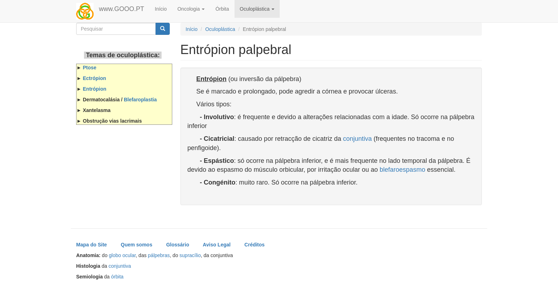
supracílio (190, 255)
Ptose (89, 67)
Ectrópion (94, 78)
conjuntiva (357, 138)
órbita (117, 276)
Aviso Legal (217, 244)
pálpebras (159, 255)
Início (161, 9)
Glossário (177, 244)
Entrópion (94, 89)
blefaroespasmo (402, 169)
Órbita (222, 9)
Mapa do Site (91, 244)
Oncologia (191, 9)
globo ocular (122, 255)
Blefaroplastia (140, 99)
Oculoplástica (257, 9)
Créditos (254, 244)
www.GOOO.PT (121, 8)
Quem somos (136, 244)
